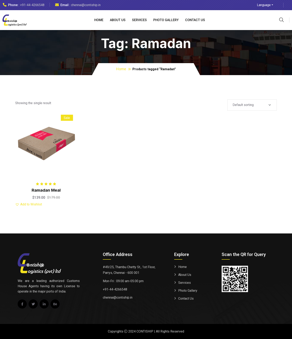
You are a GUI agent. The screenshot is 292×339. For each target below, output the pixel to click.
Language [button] (264, 5)
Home (98, 20)
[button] (28, 204)
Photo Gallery (166, 20)
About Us (118, 20)
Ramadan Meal (46, 190)
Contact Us (195, 20)
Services (139, 20)
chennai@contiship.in (86, 5)
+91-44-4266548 (32, 5)
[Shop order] (252, 105)
